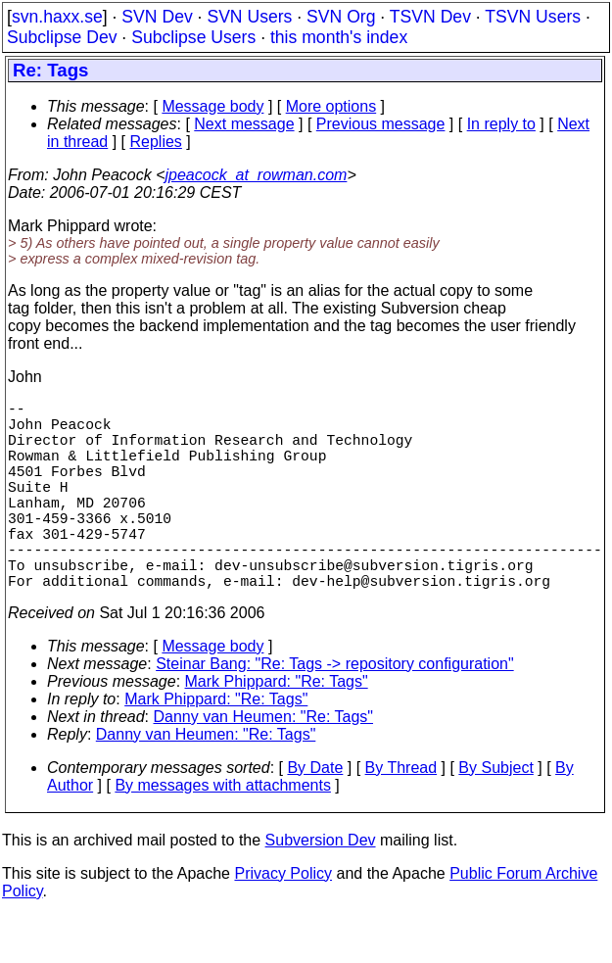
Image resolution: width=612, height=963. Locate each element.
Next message (244, 124)
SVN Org (340, 16)
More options (331, 106)
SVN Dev (156, 16)
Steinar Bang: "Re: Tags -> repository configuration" (334, 710)
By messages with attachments (223, 832)
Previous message (381, 124)
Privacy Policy (283, 920)
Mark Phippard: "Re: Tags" (276, 728)
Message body (212, 106)
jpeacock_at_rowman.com (256, 175)
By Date (315, 814)
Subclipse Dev (62, 37)
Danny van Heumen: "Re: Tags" (264, 763)
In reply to (501, 124)
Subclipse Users (193, 37)
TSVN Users (533, 16)
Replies (156, 141)
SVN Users (249, 16)
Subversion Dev (320, 887)
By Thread (401, 814)
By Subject (495, 814)
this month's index (338, 37)
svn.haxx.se (57, 16)
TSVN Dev (430, 16)
